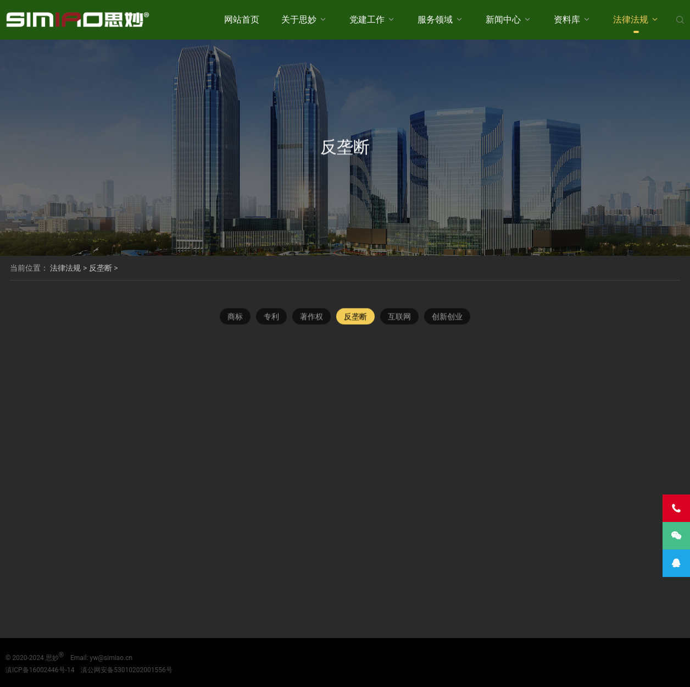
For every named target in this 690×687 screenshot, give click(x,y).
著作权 (311, 316)
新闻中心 (503, 19)
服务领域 (435, 19)
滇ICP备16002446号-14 (39, 670)
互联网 (399, 316)
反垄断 (100, 267)
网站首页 (241, 19)
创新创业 (447, 316)
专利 (271, 316)
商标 (235, 316)
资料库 (567, 19)
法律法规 (630, 19)
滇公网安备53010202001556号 (126, 670)
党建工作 (367, 19)
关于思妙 (298, 19)
